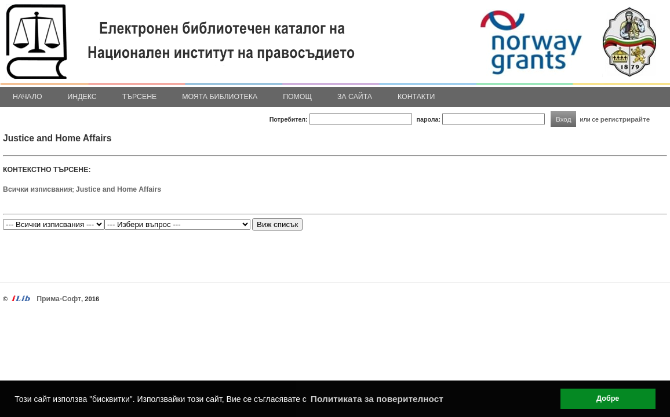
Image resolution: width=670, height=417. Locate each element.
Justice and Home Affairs (118, 189)
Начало (27, 97)
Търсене (139, 97)
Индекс (82, 97)
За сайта (354, 97)
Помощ (297, 97)
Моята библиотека (219, 97)
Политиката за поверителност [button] (377, 399)
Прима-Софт (59, 299)
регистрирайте (625, 119)
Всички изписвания (37, 189)
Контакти (416, 97)
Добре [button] (607, 398)
